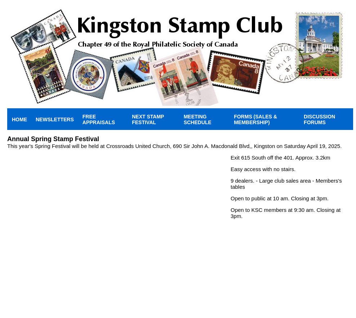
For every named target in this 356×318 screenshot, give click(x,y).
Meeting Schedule (198, 119)
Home (19, 119)
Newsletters (55, 119)
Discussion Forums (319, 119)
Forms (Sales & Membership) (255, 119)
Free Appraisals (99, 119)
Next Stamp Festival (148, 119)
